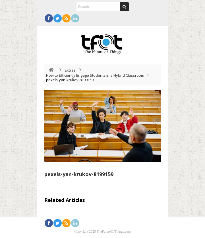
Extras (70, 70)
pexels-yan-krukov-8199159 (78, 174)
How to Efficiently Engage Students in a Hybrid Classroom (95, 75)
